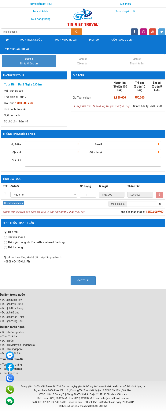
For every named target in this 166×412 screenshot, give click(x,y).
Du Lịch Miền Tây (11, 299)
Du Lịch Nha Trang (12, 308)
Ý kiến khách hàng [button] (17, 49)
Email (98, 144)
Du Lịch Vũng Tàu (11, 321)
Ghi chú (16, 160)
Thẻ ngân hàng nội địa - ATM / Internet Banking (34, 242)
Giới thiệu (125, 3)
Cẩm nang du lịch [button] (124, 40)
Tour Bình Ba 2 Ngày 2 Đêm (23, 84)
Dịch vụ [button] (95, 40)
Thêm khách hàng (13, 203)
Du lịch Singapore (11, 349)
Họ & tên (16, 144)
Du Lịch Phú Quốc (11, 303)
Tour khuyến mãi (125, 11)
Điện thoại (96, 152)
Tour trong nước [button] (32, 40)
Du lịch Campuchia (12, 332)
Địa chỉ (17, 152)
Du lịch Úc (6, 340)
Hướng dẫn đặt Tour (40, 3)
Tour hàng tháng (40, 18)
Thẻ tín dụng (13, 247)
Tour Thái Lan (9, 336)
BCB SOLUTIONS (98, 406)
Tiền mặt (11, 231)
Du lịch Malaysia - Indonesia (17, 344)
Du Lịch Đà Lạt (9, 312)
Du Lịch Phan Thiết (12, 316)
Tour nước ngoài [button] (67, 40)
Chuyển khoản (14, 237)
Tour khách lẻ (40, 11)
